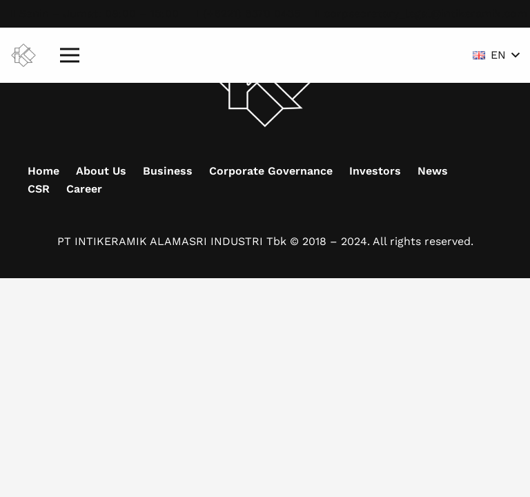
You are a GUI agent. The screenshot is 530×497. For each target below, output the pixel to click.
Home (43, 170)
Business (168, 170)
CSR (39, 188)
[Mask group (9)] (23, 55)
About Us (101, 170)
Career (84, 188)
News (433, 170)
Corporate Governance (271, 170)
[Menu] (69, 55)
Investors (375, 170)
